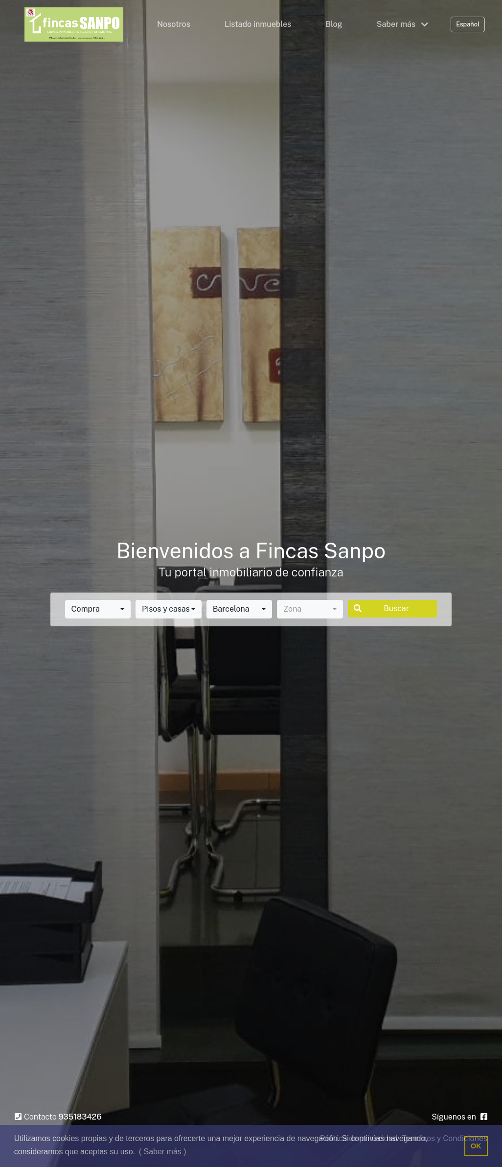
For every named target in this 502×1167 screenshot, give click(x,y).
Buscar (381, 608)
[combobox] (98, 609)
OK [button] (476, 1146)
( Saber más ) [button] (162, 1151)
